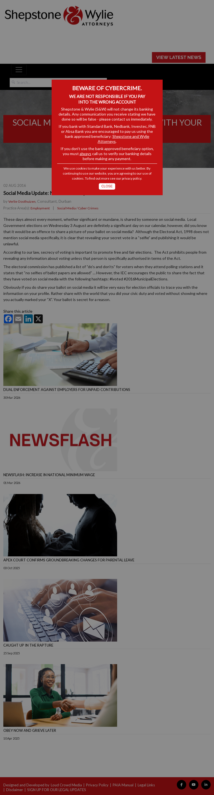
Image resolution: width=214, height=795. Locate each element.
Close (107, 186)
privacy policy (131, 178)
